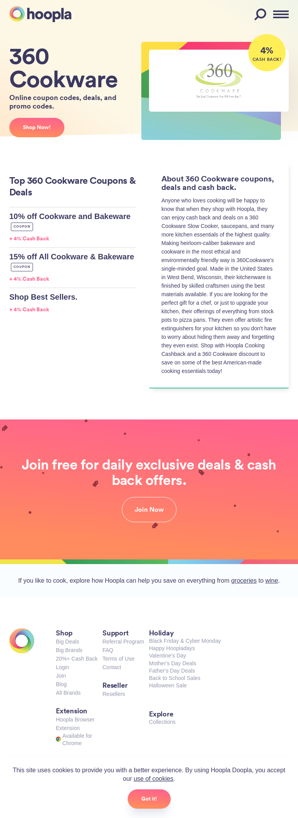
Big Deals (67, 642)
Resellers (113, 694)
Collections (162, 722)
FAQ (107, 650)
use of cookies (153, 778)
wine (271, 580)
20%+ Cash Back (77, 659)
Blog (61, 684)
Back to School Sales (174, 678)
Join (61, 676)
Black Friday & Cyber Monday (185, 641)
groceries (244, 580)
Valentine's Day (167, 655)
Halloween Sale (168, 685)
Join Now (149, 509)
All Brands (68, 693)
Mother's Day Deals (172, 663)
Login (62, 667)
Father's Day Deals (172, 671)
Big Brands (69, 650)
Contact (111, 667)
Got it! (149, 798)
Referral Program (123, 642)
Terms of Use (118, 659)
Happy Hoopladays (172, 648)
